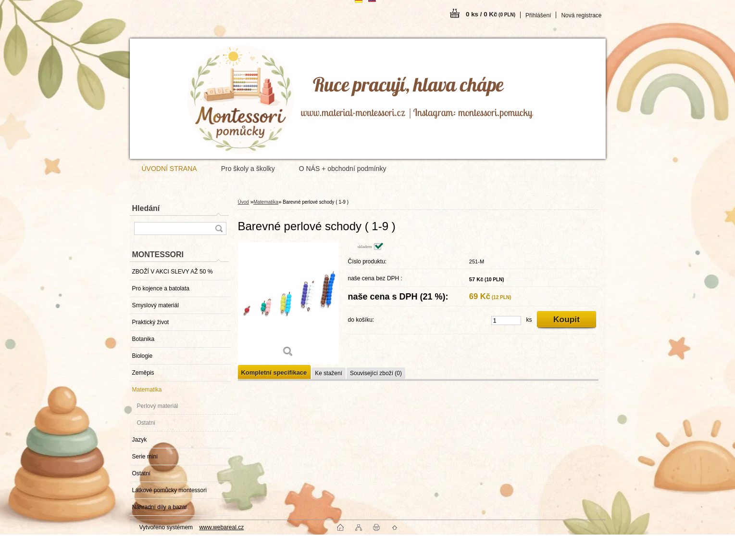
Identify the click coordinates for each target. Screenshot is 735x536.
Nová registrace (581, 15)
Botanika (143, 339)
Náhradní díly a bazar (159, 507)
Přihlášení (538, 15)
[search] (219, 228)
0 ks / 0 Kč (490, 14)
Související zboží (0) (376, 373)
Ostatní (146, 422)
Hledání (146, 208)
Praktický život (150, 322)
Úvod (243, 202)
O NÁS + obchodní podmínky (342, 168)
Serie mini (145, 456)
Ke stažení (328, 373)
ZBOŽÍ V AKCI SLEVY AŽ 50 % (172, 271)
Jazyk (139, 439)
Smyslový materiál (155, 305)
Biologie (142, 356)
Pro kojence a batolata (160, 288)
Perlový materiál (157, 406)
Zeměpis (143, 372)
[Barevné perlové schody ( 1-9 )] (288, 303)
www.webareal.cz (221, 527)
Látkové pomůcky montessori (169, 490)
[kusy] (506, 320)
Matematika (147, 389)
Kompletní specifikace (274, 372)
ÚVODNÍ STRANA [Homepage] (169, 168)
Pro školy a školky (248, 168)
